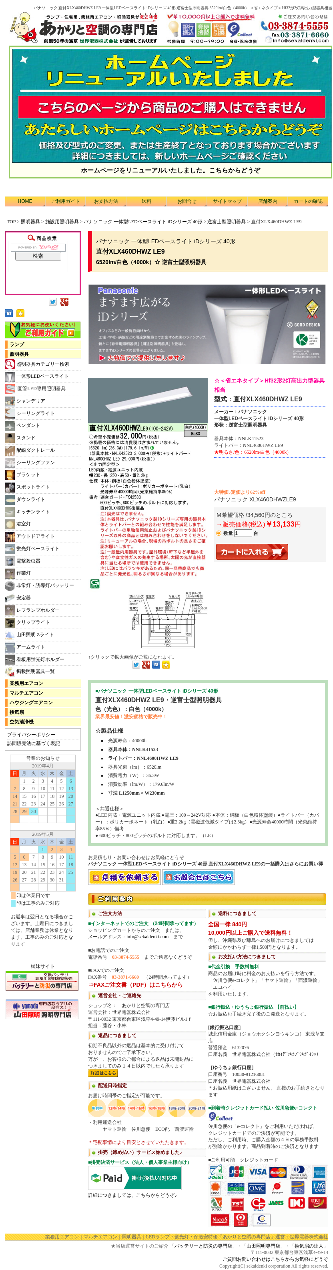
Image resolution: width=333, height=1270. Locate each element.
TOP (11, 221)
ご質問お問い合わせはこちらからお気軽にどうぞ (275, 1259)
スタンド (20, 438)
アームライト (25, 648)
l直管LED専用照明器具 (35, 389)
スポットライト (27, 488)
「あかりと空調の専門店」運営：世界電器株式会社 (273, 1237)
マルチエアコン (26, 693)
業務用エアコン (26, 683)
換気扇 (17, 712)
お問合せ (187, 201)
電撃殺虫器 (22, 561)
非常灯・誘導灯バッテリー (39, 586)
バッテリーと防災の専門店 (203, 1246)
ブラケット (22, 475)
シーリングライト (30, 414)
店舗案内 (267, 201)
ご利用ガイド (65, 201)
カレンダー (43, 855)
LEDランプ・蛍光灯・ (170, 1237)
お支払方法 (106, 201)
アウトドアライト (30, 537)
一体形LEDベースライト (37, 377)
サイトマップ (227, 201)
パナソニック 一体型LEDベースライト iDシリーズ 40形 (143, 221)
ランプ (17, 344)
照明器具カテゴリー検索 (37, 364)
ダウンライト (25, 500)
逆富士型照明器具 (226, 221)
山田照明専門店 (263, 1246)
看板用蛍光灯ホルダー (34, 660)
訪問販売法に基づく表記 (33, 743)
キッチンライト (27, 512)
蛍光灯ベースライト (32, 549)
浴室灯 (18, 524)
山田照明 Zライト (29, 635)
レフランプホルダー (32, 610)
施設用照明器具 (62, 221)
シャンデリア (25, 402)
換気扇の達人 (309, 1246)
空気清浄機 (22, 722)
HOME (25, 201)
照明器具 (30, 221)
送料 (146, 201)
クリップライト (27, 623)
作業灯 (18, 574)
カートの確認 (308, 201)
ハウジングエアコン (31, 702)
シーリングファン (30, 463)
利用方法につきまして (208, 1059)
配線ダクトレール (30, 451)
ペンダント (22, 426)
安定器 (18, 598)
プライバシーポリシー (31, 734)
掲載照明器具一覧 (30, 672)
